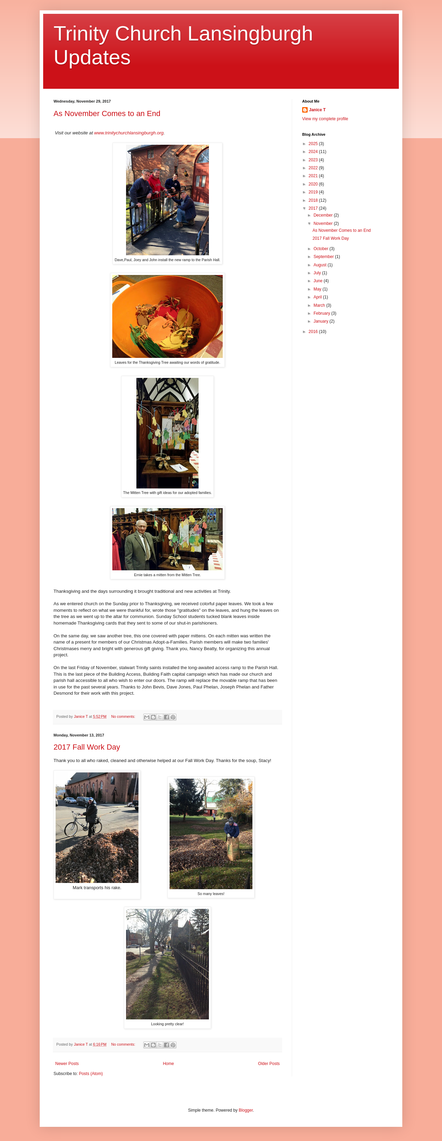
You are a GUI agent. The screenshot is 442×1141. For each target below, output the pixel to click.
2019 (314, 192)
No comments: (123, 716)
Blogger (246, 1110)
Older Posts (269, 1063)
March (320, 305)
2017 (314, 208)
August (321, 265)
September (324, 256)
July (318, 272)
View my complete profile (325, 118)
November (324, 223)
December (324, 215)
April (318, 297)
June (319, 280)
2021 (314, 175)
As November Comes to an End (107, 113)
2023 (314, 160)
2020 (314, 184)
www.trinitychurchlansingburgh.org (129, 132)
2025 (314, 143)
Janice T (317, 109)
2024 (314, 151)
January (321, 321)
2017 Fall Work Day (87, 747)
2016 (314, 331)
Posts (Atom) (91, 1073)
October (321, 248)
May (318, 289)
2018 (314, 200)
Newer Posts (67, 1063)
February (322, 313)
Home (168, 1063)
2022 (314, 167)
